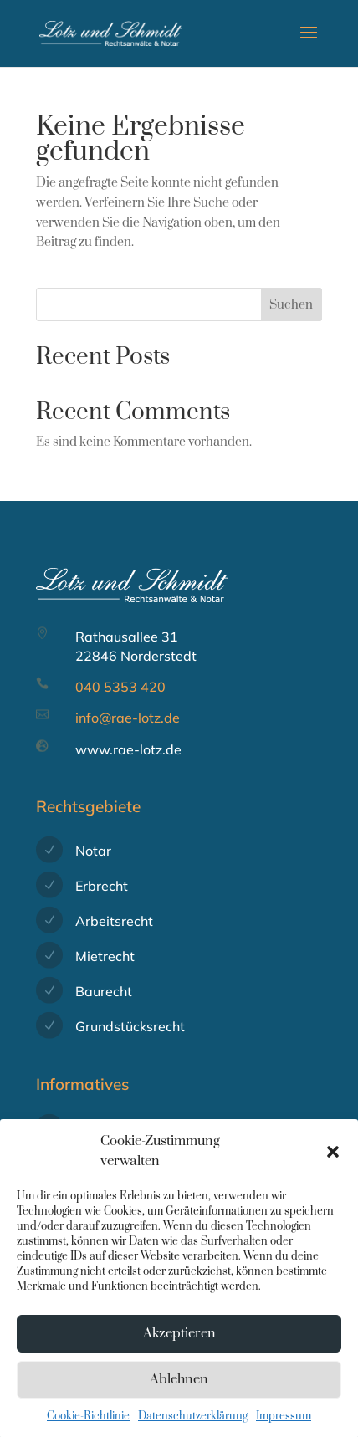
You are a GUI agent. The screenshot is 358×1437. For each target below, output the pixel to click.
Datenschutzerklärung (193, 1425)
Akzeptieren (179, 1343)
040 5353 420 (120, 686)
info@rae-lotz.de (127, 717)
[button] (333, 1161)
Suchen (291, 305)
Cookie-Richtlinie (88, 1425)
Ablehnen (179, 1389)
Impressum (283, 1425)
